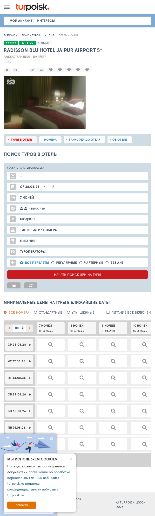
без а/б (116, 262)
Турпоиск (10, 35)
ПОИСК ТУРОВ (31, 35)
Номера (50, 139)
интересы (46, 20)
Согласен (22, 505)
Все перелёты (37, 262)
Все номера (18, 312)
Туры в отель (21, 139)
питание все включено (132, 312)
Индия (49, 35)
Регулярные (66, 262)
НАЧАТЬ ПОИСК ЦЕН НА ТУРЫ (77, 274)
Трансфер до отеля (84, 139)
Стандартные (50, 312)
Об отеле (119, 139)
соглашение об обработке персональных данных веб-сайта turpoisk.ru (38, 478)
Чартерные (93, 262)
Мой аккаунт (21, 20)
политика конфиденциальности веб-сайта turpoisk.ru (32, 489)
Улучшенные (83, 312)
